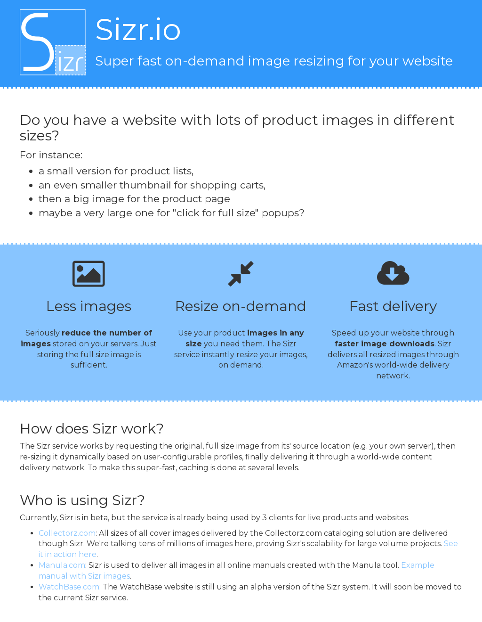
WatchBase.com (69, 586)
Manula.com (62, 565)
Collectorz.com (67, 533)
